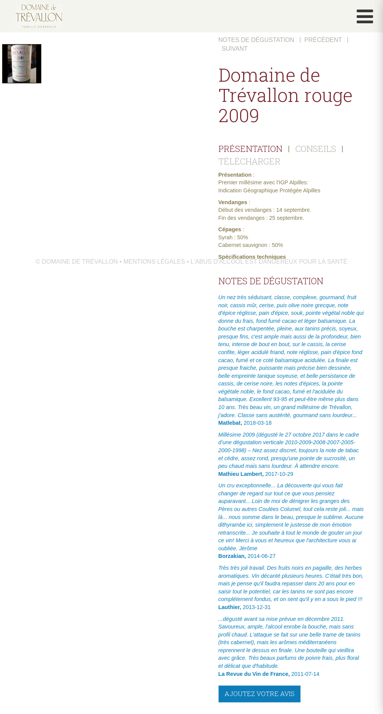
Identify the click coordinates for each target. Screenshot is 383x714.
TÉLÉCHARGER (249, 161)
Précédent (323, 40)
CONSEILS (315, 149)
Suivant (235, 48)
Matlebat (229, 423)
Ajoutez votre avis (259, 693)
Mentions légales (154, 261)
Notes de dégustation (256, 40)
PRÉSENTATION (250, 149)
